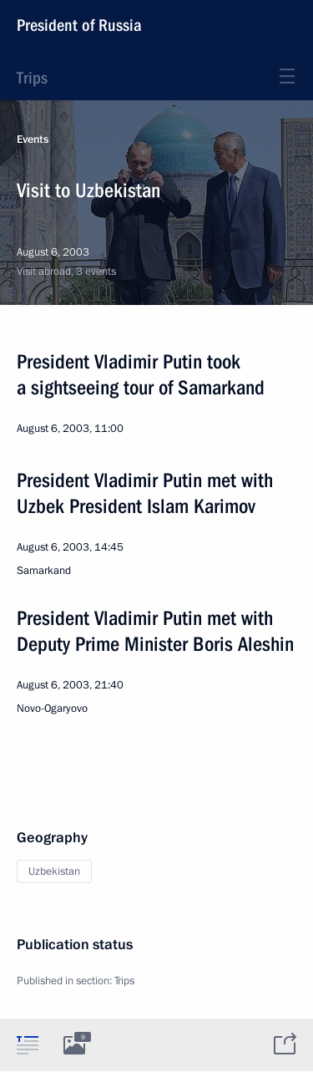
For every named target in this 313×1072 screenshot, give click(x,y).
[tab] (27, 1044)
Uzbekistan (54, 871)
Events (32, 139)
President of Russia (79, 25)
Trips (32, 78)
